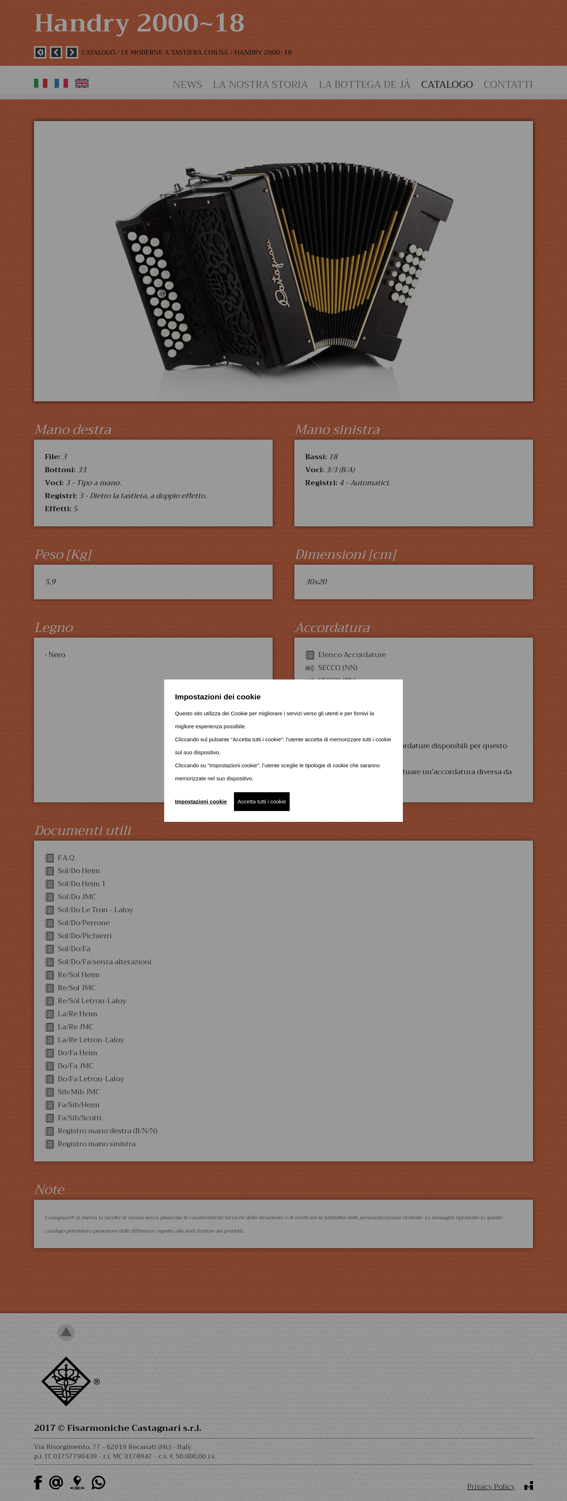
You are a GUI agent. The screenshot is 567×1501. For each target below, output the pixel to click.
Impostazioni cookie (201, 801)
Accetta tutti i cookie (262, 801)
